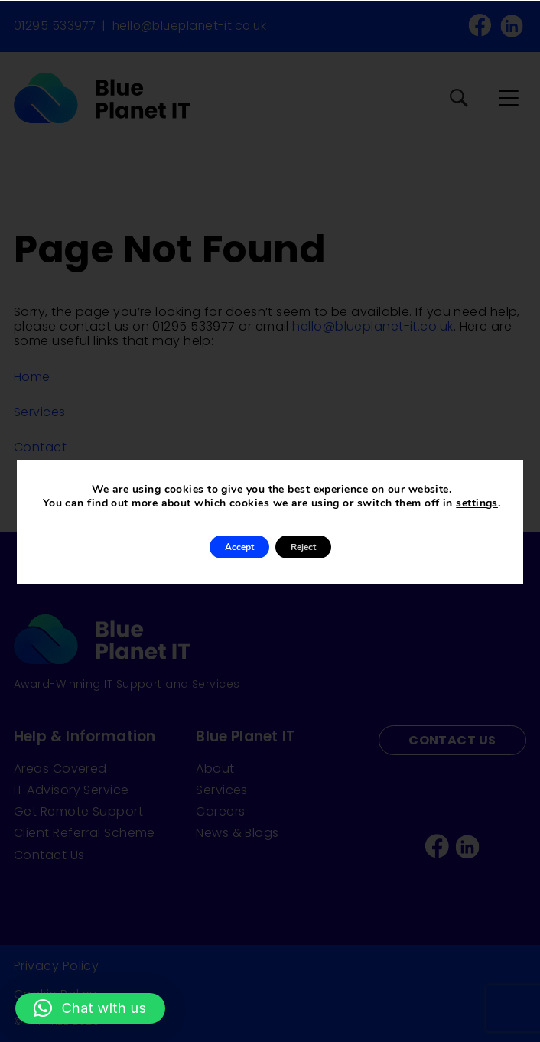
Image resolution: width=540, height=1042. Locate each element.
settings (477, 503)
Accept (239, 547)
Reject (303, 547)
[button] (90, 1008)
